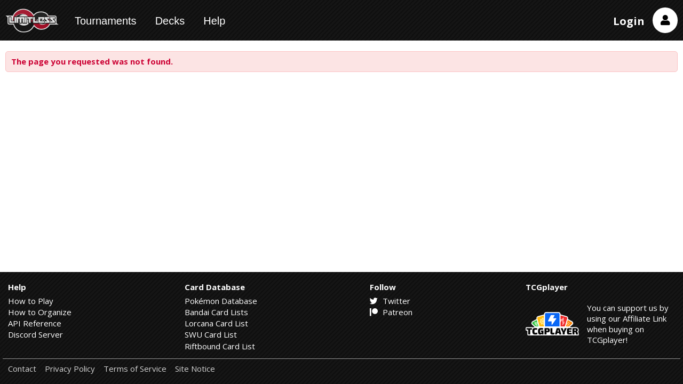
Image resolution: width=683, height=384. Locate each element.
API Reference (34, 323)
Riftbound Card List (220, 346)
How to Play (30, 300)
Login (629, 21)
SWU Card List (211, 334)
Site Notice (195, 368)
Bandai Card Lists (216, 312)
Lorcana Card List (216, 323)
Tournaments (106, 21)
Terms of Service (135, 368)
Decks (170, 21)
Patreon (391, 312)
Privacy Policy (70, 368)
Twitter (390, 300)
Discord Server (35, 334)
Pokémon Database (221, 300)
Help (214, 21)
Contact (22, 368)
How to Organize (40, 312)
